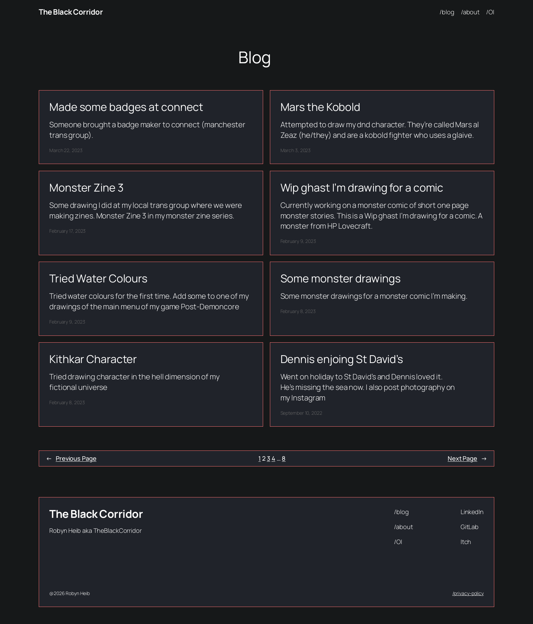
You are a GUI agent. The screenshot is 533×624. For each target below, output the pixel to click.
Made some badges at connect (126, 107)
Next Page (467, 458)
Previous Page (71, 458)
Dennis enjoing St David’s (341, 359)
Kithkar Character (93, 359)
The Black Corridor (71, 12)
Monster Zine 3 (86, 187)
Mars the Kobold (320, 107)
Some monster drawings (340, 278)
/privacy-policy (468, 593)
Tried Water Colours (98, 278)
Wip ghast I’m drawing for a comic (362, 187)
